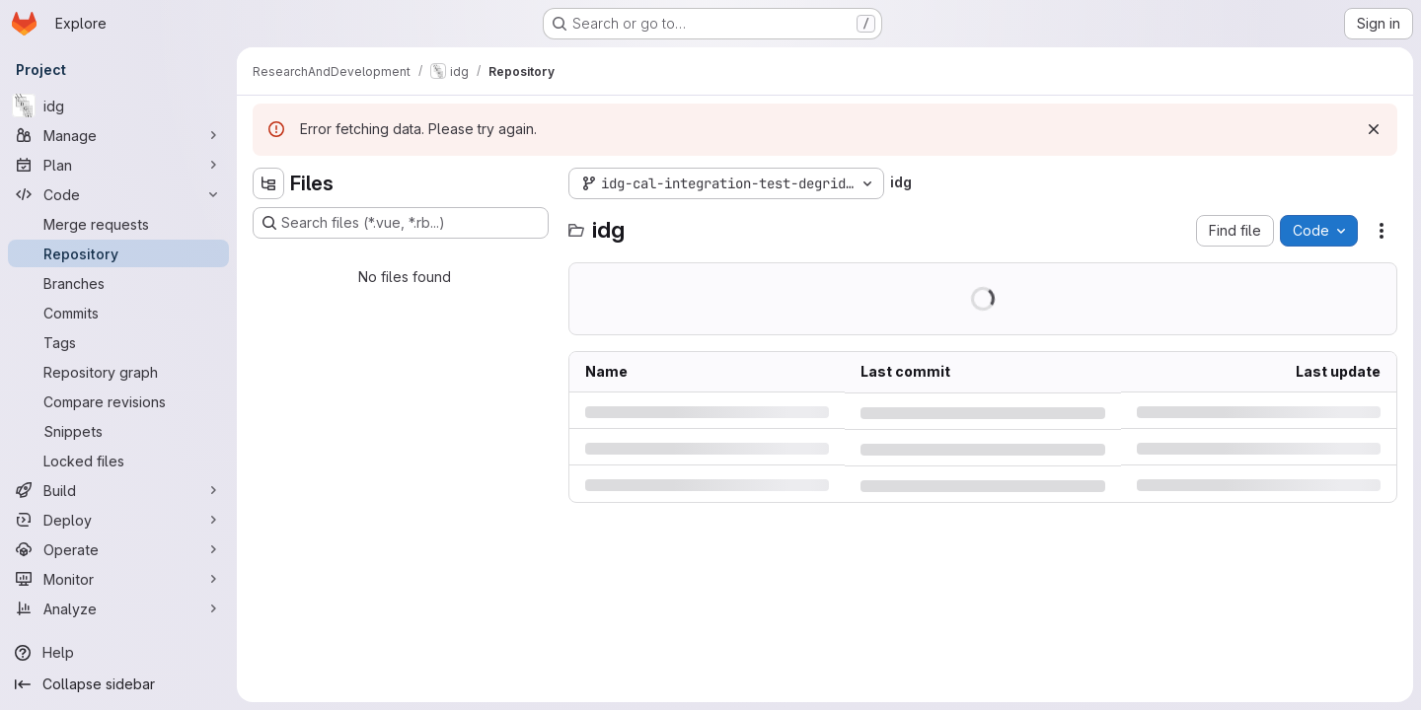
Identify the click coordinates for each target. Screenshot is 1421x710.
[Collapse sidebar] (118, 684)
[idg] (118, 105)
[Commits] (118, 312)
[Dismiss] (1373, 129)
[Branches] (118, 283)
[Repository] (118, 253)
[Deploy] (118, 519)
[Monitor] (118, 579)
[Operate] (118, 549)
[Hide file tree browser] (268, 183)
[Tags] (118, 342)
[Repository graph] (118, 372)
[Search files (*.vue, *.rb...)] (401, 223)
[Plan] (118, 164)
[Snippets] (118, 431)
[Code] (118, 194)
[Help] (118, 653)
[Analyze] (118, 608)
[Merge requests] (118, 224)
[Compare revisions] (118, 401)
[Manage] (118, 135)
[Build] (118, 490)
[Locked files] (118, 460)
